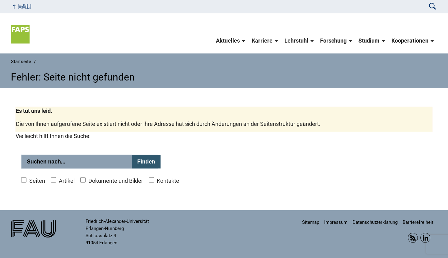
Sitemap (310, 222)
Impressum (336, 222)
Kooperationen (409, 41)
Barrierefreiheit (418, 222)
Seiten (37, 181)
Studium (369, 41)
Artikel (67, 181)
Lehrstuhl (296, 41)
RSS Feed (413, 238)
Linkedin (425, 238)
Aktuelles (228, 41)
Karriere (262, 41)
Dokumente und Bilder (115, 181)
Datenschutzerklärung (375, 222)
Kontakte (168, 181)
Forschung (333, 41)
